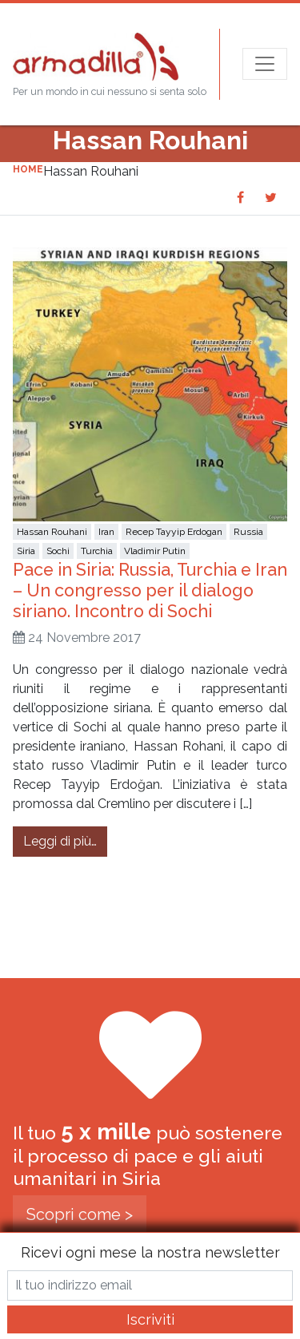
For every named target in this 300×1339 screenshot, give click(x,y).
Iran (106, 531)
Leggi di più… (65, 840)
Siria (26, 551)
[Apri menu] (264, 64)
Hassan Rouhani (52, 531)
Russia (248, 531)
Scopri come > (79, 1214)
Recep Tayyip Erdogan (174, 531)
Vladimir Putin (155, 551)
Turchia (97, 551)
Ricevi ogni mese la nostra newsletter (150, 1252)
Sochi (58, 551)
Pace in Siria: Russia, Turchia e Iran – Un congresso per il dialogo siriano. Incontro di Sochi (150, 590)
